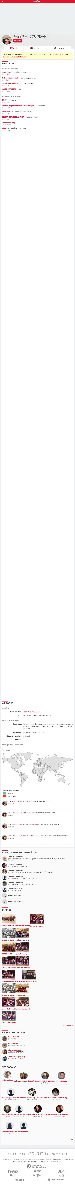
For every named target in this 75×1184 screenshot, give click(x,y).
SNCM (4, 100)
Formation (32, 1159)
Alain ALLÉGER (7, 1080)
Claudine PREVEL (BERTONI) (12, 981)
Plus (71, 1139)
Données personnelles (67, 1159)
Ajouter (18, 41)
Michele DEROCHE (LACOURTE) (31, 1098)
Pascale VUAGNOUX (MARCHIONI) (38, 1114)
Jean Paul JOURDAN (15, 801)
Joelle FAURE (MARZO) (16, 1057)
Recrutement (56, 1159)
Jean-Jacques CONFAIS (10, 1098)
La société (39, 1159)
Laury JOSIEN (13, 1043)
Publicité (25, 1159)
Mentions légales (32, 1161)
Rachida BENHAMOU (9, 1131)
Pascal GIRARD (7, 1114)
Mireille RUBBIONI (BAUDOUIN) (55, 1098)
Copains (61, 48)
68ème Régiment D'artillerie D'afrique (18, 106)
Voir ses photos (68, 1026)
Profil (15, 48)
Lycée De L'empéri (9, 83)
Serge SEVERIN (23, 1131)
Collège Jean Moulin (10, 78)
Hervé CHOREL (13, 1037)
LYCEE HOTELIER (9, 89)
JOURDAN (32, 813)
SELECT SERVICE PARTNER (13, 117)
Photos (36, 48)
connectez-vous (59, 54)
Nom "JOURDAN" (14, 896)
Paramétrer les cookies (20, 1161)
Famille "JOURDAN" (15, 902)
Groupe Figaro (42, 1161)
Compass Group (9, 123)
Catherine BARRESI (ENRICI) (24, 1081)
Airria (4, 128)
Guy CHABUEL (61, 1081)
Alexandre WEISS (14, 1050)
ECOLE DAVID (7, 72)
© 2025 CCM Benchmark (54, 1161)
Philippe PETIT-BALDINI (59, 1114)
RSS (21, 1159)
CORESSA (6, 111)
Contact (16, 1159)
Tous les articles (47, 1159)
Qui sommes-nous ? (7, 1159)
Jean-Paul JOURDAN (15, 888)
